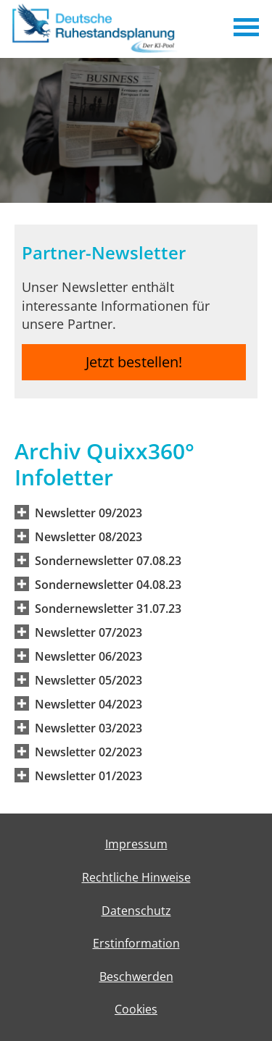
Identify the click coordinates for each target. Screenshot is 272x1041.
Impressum (136, 844)
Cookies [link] (136, 1009)
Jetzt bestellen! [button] (134, 362)
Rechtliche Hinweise (136, 877)
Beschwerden (136, 976)
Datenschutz (136, 911)
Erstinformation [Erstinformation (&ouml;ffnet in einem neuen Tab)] (136, 943)
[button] (88, 512)
